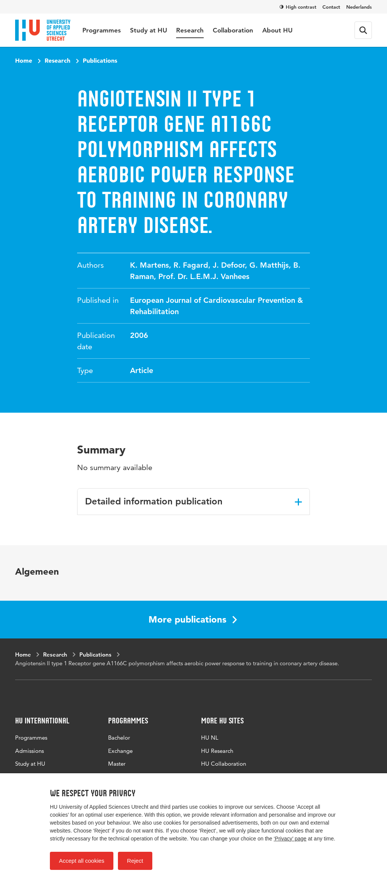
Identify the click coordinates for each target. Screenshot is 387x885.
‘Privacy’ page (290, 839)
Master (116, 763)
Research (190, 30)
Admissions (29, 750)
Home (23, 60)
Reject (135, 860)
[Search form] (363, 30)
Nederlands (359, 7)
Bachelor (119, 737)
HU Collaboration (223, 763)
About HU (277, 30)
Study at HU (148, 30)
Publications (100, 60)
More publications (193, 619)
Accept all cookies (81, 860)
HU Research (217, 750)
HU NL (209, 737)
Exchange (120, 750)
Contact (331, 7)
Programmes (101, 30)
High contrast (298, 7)
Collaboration (233, 30)
